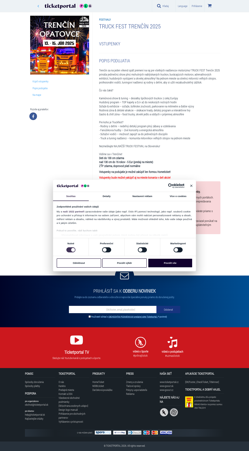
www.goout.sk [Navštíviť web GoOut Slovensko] (166, 386)
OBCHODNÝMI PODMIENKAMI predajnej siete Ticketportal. (133, 316)
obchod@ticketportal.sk (36, 404)
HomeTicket (98, 382)
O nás (61, 382)
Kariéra (62, 386)
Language (182, 6)
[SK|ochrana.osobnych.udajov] (73, 405)
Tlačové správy (133, 386)
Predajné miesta (66, 390)
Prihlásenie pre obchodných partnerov (72, 415)
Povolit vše (170, 263)
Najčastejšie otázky (34, 418)
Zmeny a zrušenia (134, 382)
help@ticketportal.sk (35, 414)
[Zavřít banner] (191, 186)
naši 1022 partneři (74, 211)
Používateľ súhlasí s (129, 316)
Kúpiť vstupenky (40, 81)
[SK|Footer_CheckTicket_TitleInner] (202, 382)
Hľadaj (163, 6)
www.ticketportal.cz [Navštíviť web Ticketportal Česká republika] (169, 382)
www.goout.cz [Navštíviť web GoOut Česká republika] (166, 390)
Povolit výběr (124, 263)
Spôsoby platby (32, 386)
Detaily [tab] (107, 196)
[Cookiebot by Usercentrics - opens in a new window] (170, 185)
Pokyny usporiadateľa (136, 390)
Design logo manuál (68, 409)
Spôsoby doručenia (34, 382)
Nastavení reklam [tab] (142, 196)
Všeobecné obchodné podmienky (69, 399)
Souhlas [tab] (71, 196)
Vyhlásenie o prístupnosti (71, 421)
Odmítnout (79, 263)
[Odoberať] (168, 309)
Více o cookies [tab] (178, 196)
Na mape (37, 94)
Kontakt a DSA (66, 393)
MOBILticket (98, 386)
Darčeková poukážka (102, 390)
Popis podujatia (40, 88)
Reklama (130, 393)
